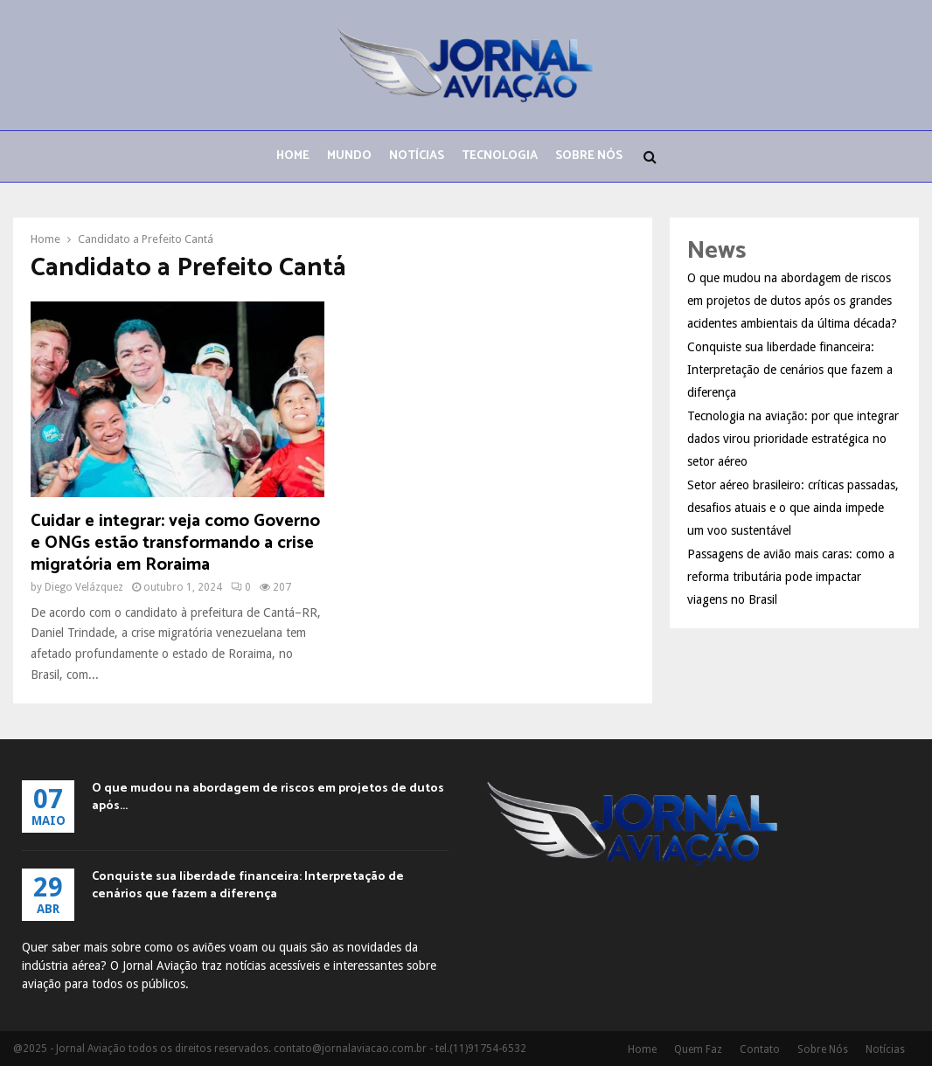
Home (293, 156)
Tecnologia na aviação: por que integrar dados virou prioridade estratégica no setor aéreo (793, 438)
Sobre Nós (588, 156)
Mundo (349, 156)
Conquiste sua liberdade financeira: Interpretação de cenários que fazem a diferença (790, 369)
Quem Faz (698, 1049)
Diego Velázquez (84, 587)
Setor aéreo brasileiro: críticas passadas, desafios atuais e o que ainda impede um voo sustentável (793, 507)
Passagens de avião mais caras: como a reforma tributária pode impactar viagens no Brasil (790, 576)
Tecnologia (500, 156)
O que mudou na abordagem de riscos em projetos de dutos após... (268, 797)
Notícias (416, 156)
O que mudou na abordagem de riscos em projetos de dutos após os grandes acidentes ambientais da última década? (792, 300)
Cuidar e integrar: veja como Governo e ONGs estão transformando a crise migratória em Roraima (175, 543)
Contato (760, 1049)
